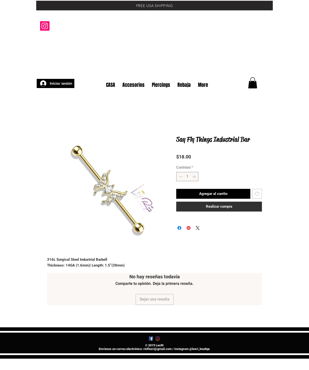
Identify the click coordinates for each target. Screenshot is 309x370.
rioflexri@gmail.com (157, 349)
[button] (260, 69)
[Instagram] (44, 26)
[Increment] (194, 176)
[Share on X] (198, 228)
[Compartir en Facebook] (179, 228)
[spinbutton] (187, 176)
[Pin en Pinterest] (188, 228)
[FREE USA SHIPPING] (154, 5)
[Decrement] (180, 176)
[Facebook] (151, 338)
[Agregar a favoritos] (257, 194)
